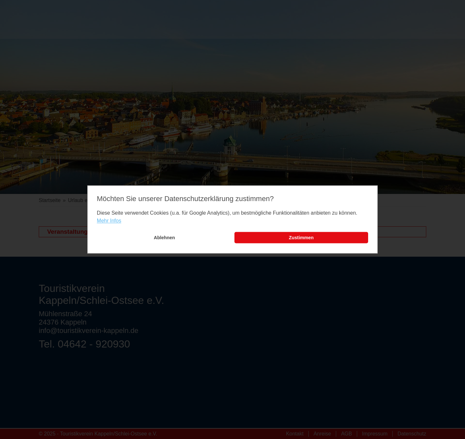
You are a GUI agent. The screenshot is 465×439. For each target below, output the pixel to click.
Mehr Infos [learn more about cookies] (109, 220)
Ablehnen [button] (164, 237)
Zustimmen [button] (301, 237)
